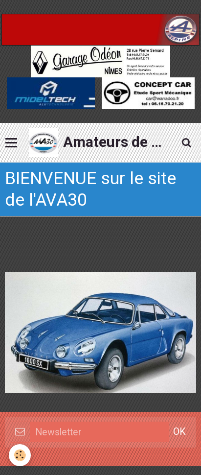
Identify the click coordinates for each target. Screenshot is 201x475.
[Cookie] (20, 455)
